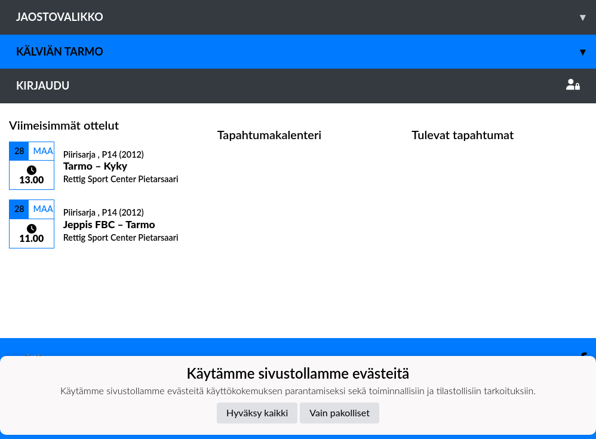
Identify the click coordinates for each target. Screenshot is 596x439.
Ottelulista (38, 269)
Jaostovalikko (306, 17)
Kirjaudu (298, 85)
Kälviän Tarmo (306, 52)
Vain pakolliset (339, 412)
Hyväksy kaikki (257, 412)
